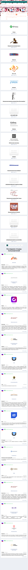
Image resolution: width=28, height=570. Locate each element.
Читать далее (24, 291)
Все (2, 13)
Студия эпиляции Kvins (14, 382)
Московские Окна (14, 531)
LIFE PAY (14, 419)
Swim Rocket (14, 262)
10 (20, 245)
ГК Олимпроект (14, 455)
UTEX (14, 362)
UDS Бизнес (14, 303)
